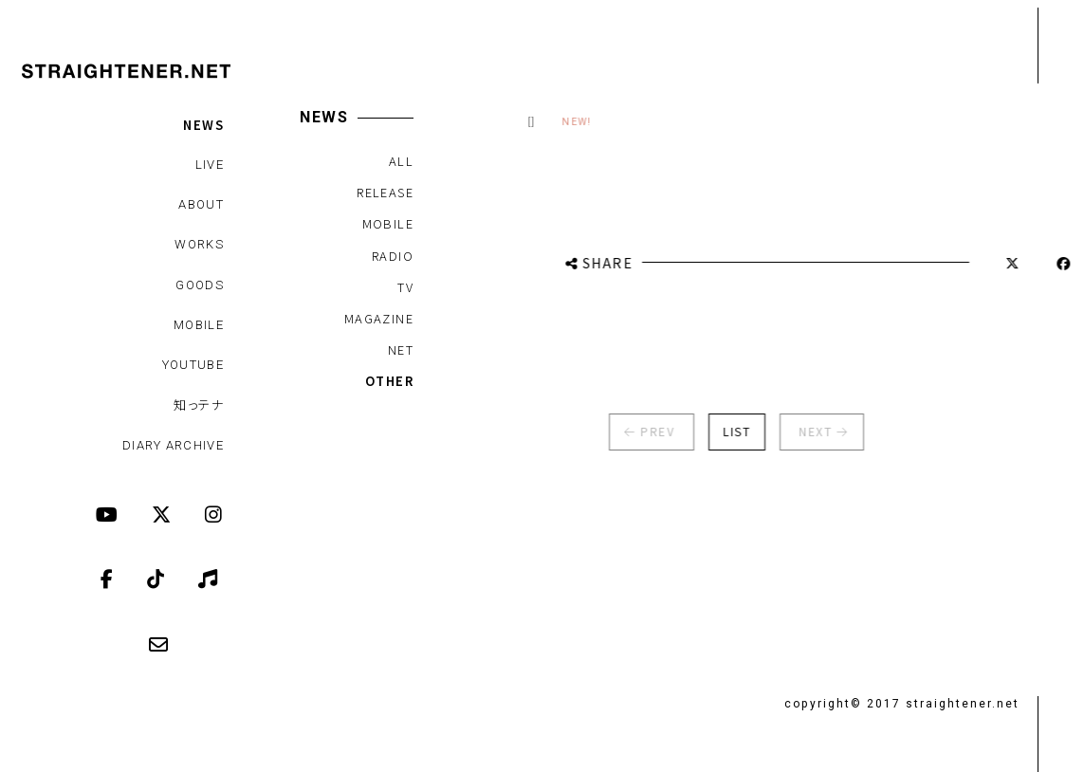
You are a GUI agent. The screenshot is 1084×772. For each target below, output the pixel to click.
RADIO (392, 256)
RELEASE (385, 192)
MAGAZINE (378, 318)
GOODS (199, 285)
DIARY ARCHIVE (173, 445)
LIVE (209, 164)
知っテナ (199, 404)
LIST (729, 431)
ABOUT (201, 204)
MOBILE (199, 325)
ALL (400, 161)
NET (400, 349)
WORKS (199, 244)
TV (405, 287)
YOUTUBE (193, 365)
